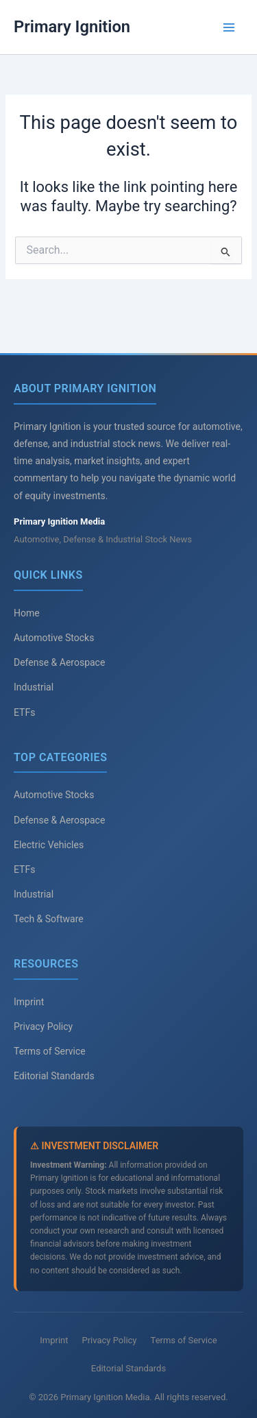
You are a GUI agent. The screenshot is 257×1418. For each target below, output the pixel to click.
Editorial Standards (54, 1075)
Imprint (29, 1001)
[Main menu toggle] (229, 27)
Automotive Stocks (54, 637)
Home (27, 613)
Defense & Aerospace (59, 662)
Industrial (33, 687)
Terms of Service (50, 1051)
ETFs (24, 712)
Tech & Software (49, 918)
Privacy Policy (43, 1026)
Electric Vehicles (49, 844)
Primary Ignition (72, 26)
